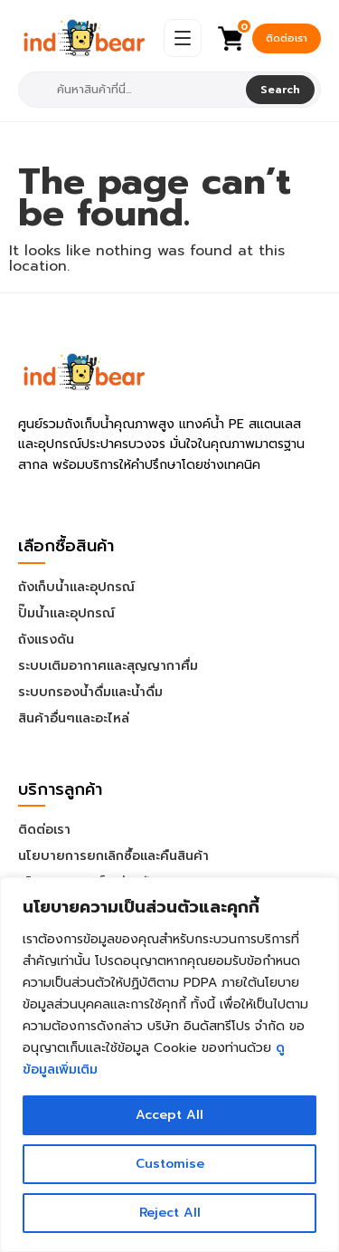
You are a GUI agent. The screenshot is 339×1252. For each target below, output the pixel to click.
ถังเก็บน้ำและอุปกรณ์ (76, 587)
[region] (169, 1064)
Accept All (169, 1114)
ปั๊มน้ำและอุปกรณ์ (66, 613)
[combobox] (134, 89)
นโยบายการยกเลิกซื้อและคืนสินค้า (113, 855)
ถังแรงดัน (46, 639)
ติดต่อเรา (286, 38)
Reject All (170, 1212)
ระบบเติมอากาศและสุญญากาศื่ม (108, 665)
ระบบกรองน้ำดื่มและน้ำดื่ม (90, 692)
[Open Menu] (183, 38)
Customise (170, 1163)
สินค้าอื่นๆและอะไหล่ (73, 718)
